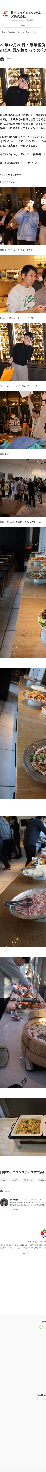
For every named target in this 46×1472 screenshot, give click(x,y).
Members (20, 32)
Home (3, 32)
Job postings (38, 32)
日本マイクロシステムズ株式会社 (26, 14)
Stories (28, 32)
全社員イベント (29, 1180)
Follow (23, 25)
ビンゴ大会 (15, 1180)
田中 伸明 (9, 58)
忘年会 (4, 1180)
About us (11, 32)
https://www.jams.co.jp (18, 20)
